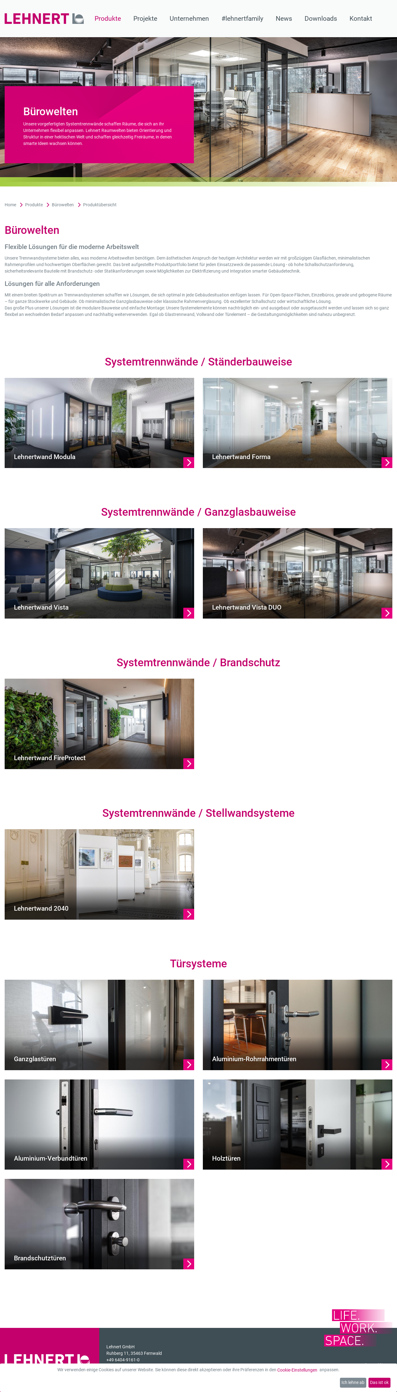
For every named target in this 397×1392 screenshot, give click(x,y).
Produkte (108, 18)
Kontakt (361, 18)
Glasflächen (324, 258)
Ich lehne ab (352, 1382)
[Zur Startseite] (44, 18)
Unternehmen (189, 18)
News (284, 18)
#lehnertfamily (242, 18)
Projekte (145, 18)
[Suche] (388, 18)
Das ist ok (379, 1382)
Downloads (321, 18)
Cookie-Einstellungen (297, 1370)
